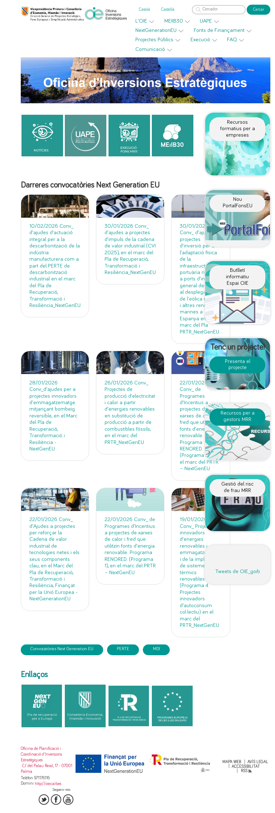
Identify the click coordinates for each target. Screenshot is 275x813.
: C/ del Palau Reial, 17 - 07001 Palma (46, 769)
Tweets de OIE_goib (237, 571)
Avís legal (257, 762)
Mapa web (231, 762)
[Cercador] (219, 9)
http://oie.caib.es (48, 784)
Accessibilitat (246, 767)
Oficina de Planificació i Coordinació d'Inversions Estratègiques (41, 754)
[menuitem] (145, 21)
